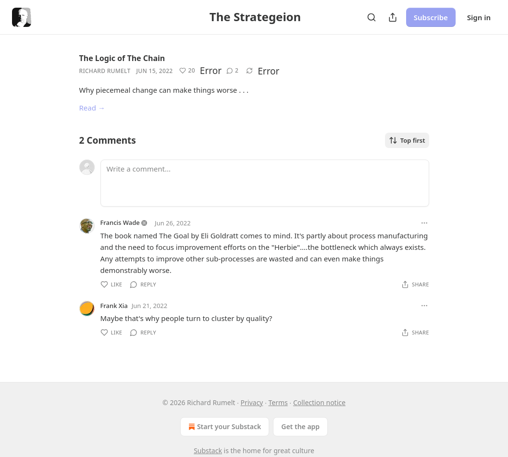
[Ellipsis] (424, 223)
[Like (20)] (187, 70)
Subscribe (431, 17)
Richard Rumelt (105, 71)
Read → (92, 107)
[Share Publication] (392, 17)
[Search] (371, 17)
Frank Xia (114, 305)
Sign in (479, 17)
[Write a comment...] (264, 183)
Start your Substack (223, 426)
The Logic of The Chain (122, 58)
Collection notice (319, 402)
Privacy (252, 402)
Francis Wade (120, 222)
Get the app (300, 426)
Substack (208, 450)
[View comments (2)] (232, 70)
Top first (407, 140)
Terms (277, 402)
